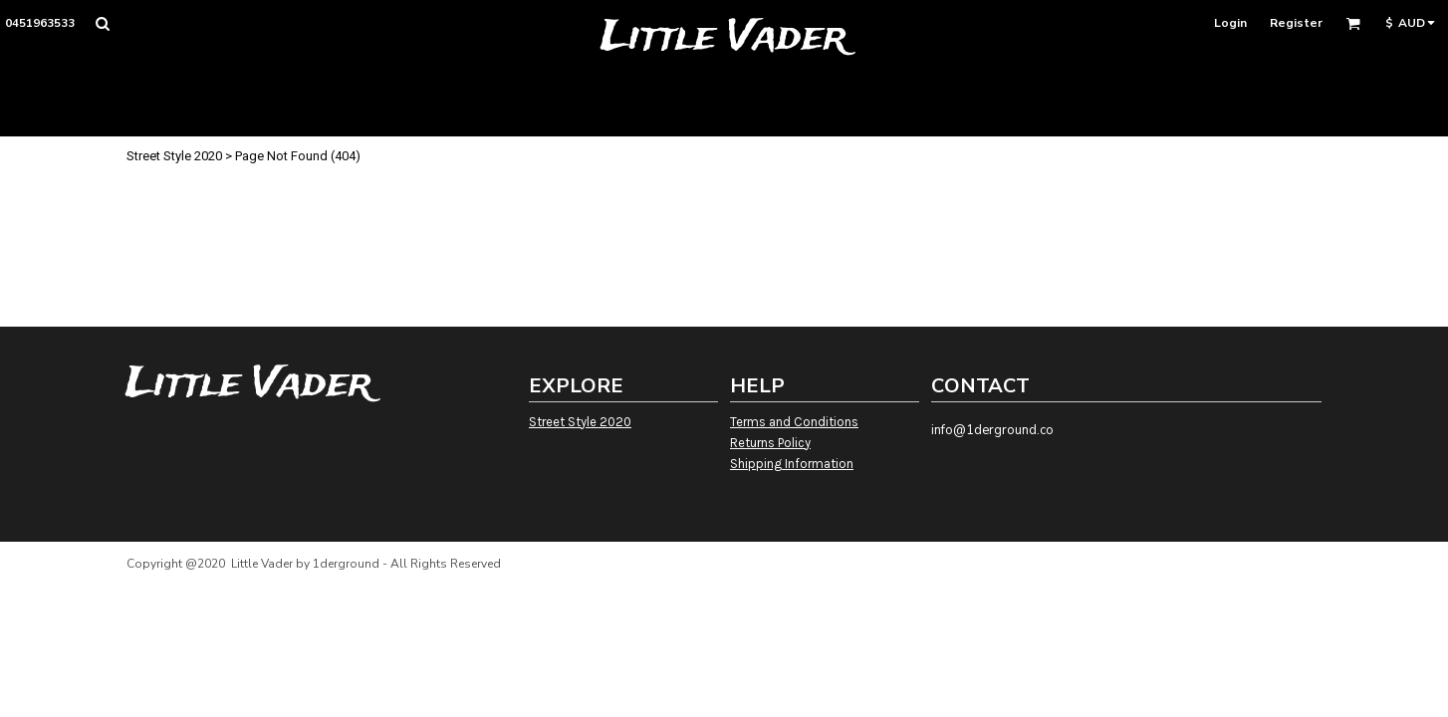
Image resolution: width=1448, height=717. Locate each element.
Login (1230, 23)
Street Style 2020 (174, 155)
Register (1296, 23)
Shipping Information (791, 463)
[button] (102, 23)
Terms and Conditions (794, 421)
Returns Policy (770, 442)
